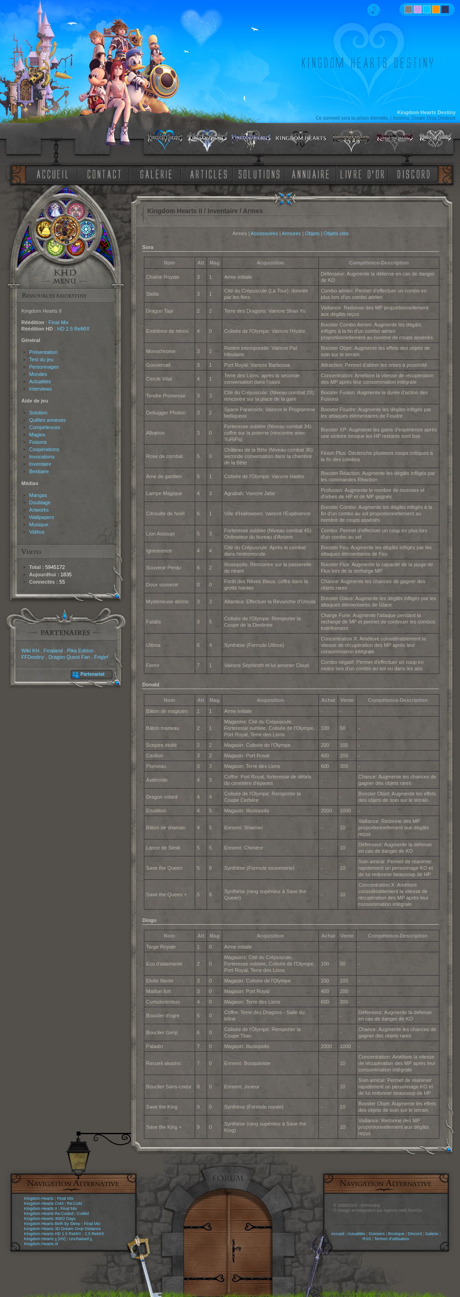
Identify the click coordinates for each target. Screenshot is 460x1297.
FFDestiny (33, 657)
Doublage (40, 502)
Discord (415, 1233)
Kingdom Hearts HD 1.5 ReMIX (53, 1233)
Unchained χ (80, 1238)
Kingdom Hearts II (40, 1208)
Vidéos (36, 532)
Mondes (38, 374)
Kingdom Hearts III (41, 1244)
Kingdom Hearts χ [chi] (45, 1238)
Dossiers (377, 1233)
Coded (83, 1213)
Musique (39, 524)
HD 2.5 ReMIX (73, 328)
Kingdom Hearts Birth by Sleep (52, 1223)
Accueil (337, 1233)
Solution (38, 412)
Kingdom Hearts (39, 1198)
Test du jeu (41, 359)
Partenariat (92, 674)
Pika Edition (80, 650)
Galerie (431, 1233)
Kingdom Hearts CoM (44, 1203)
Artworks (39, 510)
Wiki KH (30, 650)
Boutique (396, 1233)
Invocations (42, 456)
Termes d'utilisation (391, 1238)
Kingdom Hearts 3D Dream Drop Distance (62, 1228)
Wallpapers (42, 517)
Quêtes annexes (47, 420)
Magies (37, 434)
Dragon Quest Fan (69, 657)
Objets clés (335, 233)
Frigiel (101, 657)
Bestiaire (39, 471)
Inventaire (40, 464)
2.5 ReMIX (94, 1233)
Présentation (43, 352)
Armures (291, 233)
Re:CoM (74, 1203)
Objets (312, 233)
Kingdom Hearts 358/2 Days (50, 1218)
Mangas (38, 495)
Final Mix (59, 322)
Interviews (40, 389)
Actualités (40, 381)
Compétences (44, 427)
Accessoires (264, 233)
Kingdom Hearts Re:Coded (49, 1213)
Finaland (53, 650)
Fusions (38, 442)
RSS (366, 1238)
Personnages (44, 367)
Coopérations (44, 449)
